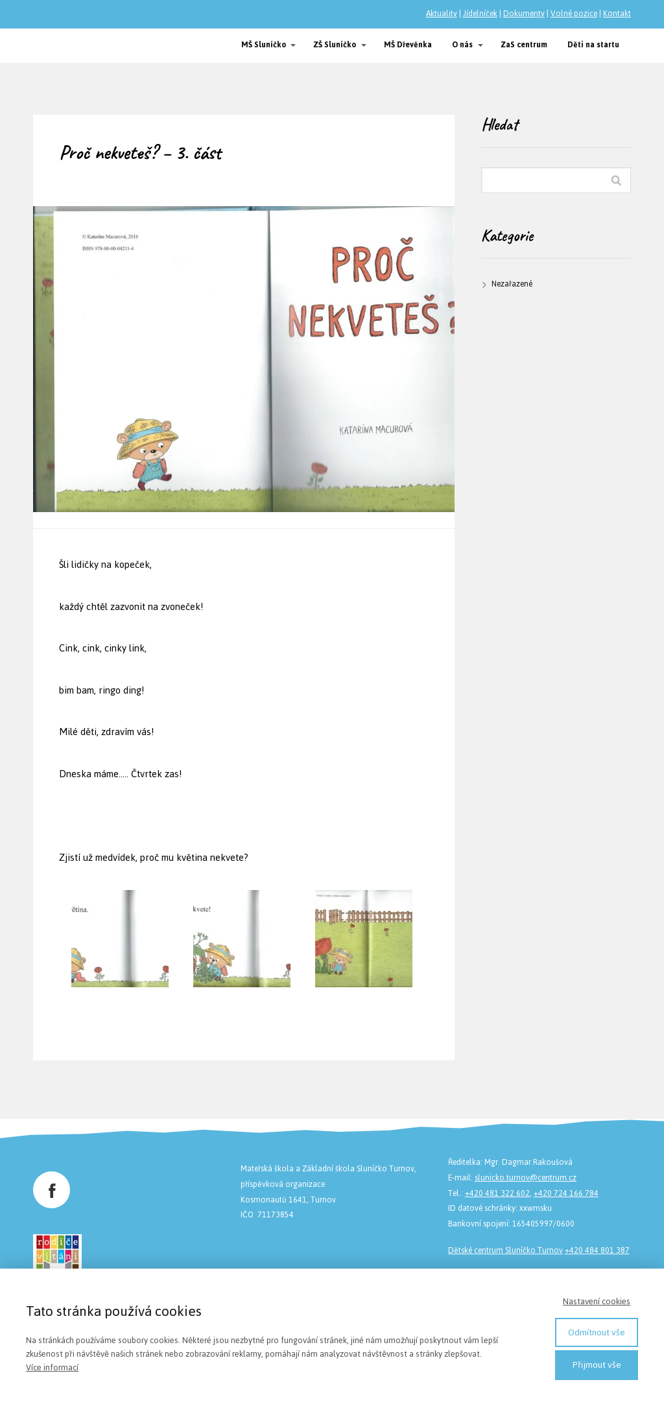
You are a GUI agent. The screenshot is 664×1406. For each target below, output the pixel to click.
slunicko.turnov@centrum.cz (525, 1178)
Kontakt (617, 13)
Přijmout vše (597, 1365)
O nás (462, 45)
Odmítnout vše (596, 1332)
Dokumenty (524, 13)
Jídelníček (480, 13)
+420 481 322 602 (497, 1193)
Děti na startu (593, 45)
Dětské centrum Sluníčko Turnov (505, 1250)
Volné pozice (574, 13)
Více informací (52, 1367)
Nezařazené (512, 284)
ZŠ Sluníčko (334, 45)
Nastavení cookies (596, 1301)
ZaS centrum (524, 45)
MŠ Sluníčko (263, 45)
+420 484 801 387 (597, 1250)
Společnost (68, 46)
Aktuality (441, 13)
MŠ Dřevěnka (408, 45)
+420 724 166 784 (566, 1193)
